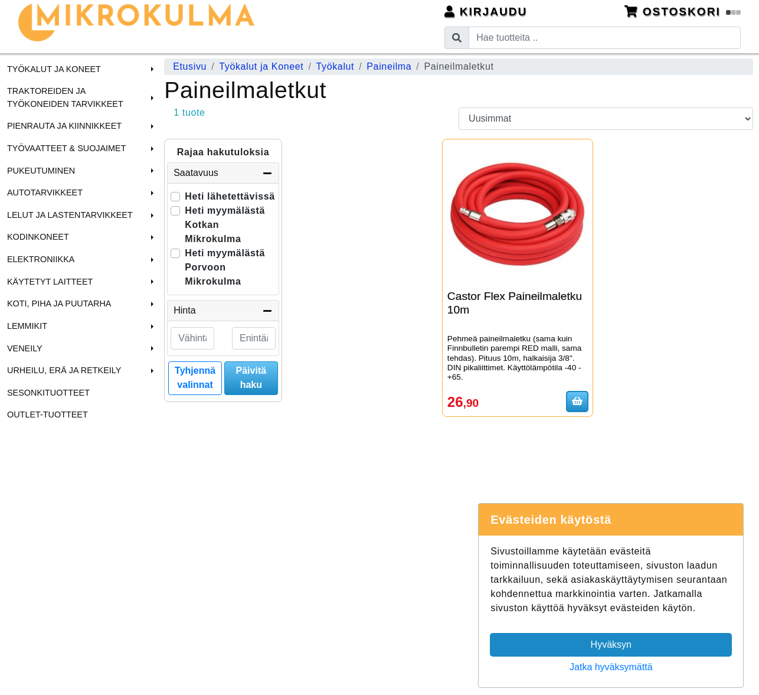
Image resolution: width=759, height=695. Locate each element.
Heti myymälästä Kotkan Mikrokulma (225, 224)
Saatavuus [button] (223, 173)
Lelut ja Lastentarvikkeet (70, 215)
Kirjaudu (486, 11)
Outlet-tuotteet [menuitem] (47, 414)
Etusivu (190, 66)
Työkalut (335, 66)
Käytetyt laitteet (50, 281)
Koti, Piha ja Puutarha (59, 303)
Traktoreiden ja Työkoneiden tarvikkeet (65, 97)
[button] (150, 69)
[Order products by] (606, 118)
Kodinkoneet (38, 237)
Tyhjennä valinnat (195, 378)
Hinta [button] (223, 311)
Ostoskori (682, 11)
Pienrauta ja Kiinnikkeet (64, 125)
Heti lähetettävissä (230, 196)
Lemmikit (27, 326)
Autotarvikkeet (45, 192)
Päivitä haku (251, 378)
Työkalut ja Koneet (54, 69)
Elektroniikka (40, 259)
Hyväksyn (611, 644)
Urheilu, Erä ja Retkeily (64, 370)
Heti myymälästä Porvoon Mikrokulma (225, 267)
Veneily (24, 348)
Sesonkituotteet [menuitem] (48, 392)
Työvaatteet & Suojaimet (66, 148)
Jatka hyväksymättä (611, 667)
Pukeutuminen (41, 170)
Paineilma (389, 66)
